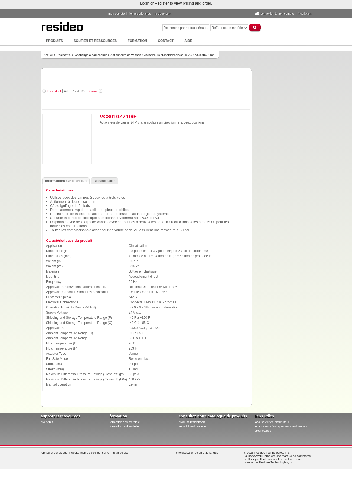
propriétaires (263, 430)
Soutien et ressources (95, 41)
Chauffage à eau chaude (91, 55)
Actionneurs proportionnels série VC (168, 55)
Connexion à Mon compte (277, 13)
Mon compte (116, 13)
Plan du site (120, 452)
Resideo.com (163, 13)
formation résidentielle (124, 426)
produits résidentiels (192, 422)
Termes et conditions (54, 452)
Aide (188, 41)
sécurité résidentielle (192, 426)
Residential (64, 55)
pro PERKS (47, 422)
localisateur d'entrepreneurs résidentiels (281, 426)
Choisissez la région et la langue (197, 452)
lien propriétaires (140, 13)
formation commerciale (125, 422)
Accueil (48, 55)
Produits (54, 41)
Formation (137, 41)
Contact (166, 41)
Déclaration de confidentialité (90, 452)
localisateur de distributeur (272, 422)
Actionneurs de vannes (125, 55)
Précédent (54, 91)
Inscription (304, 13)
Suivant (93, 91)
